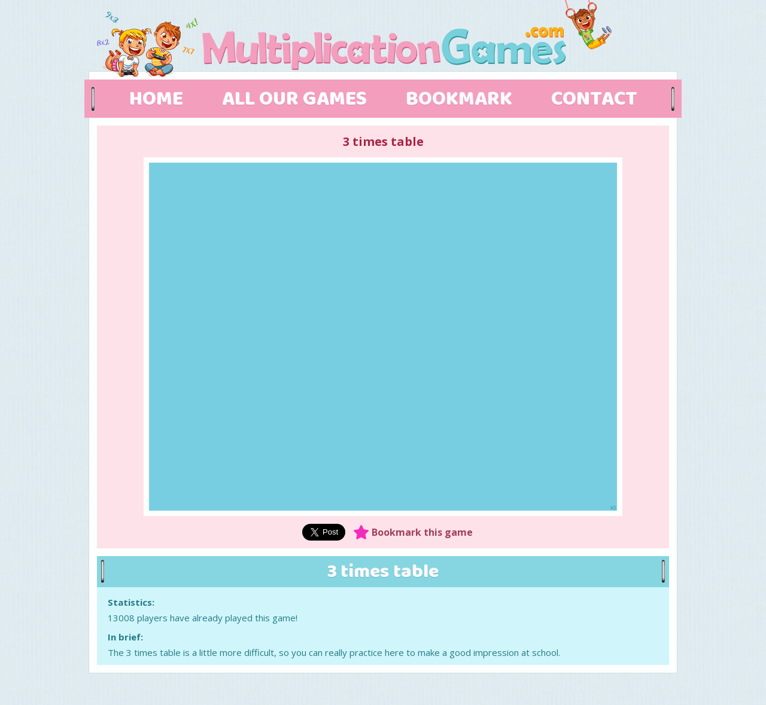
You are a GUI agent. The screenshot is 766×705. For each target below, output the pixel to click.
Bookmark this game (422, 532)
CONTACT (594, 99)
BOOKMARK (459, 99)
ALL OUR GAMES (294, 99)
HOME (156, 99)
